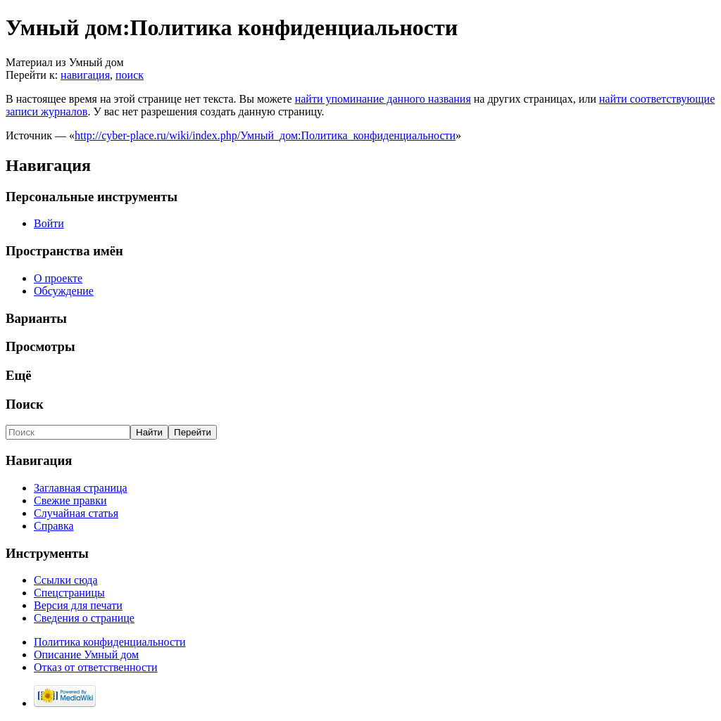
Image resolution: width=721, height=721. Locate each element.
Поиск (25, 404)
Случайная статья (76, 513)
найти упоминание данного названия (383, 99)
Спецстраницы (69, 593)
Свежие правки (70, 500)
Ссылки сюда (66, 580)
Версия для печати (78, 605)
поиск (129, 75)
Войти (49, 223)
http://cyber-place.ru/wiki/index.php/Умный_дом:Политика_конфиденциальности (265, 135)
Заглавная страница (80, 488)
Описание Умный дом (86, 655)
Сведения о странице (84, 618)
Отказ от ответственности (96, 667)
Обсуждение (64, 291)
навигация (85, 75)
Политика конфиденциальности (110, 642)
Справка (54, 526)
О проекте (58, 278)
